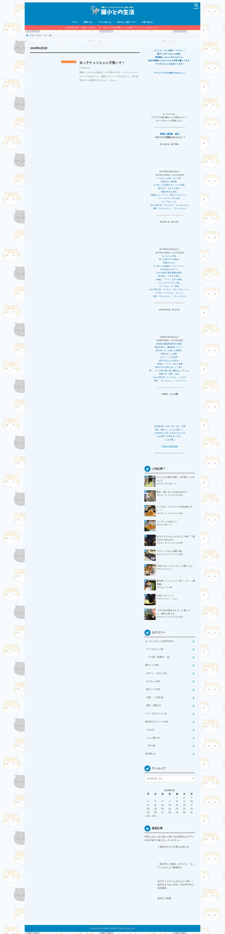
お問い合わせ (147, 22)
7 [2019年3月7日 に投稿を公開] (169, 799)
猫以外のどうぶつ (156, 720)
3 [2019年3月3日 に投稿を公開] (191, 796)
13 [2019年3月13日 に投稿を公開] (162, 803)
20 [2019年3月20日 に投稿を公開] (162, 806)
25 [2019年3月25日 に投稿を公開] (148, 810)
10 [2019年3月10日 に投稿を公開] (191, 799)
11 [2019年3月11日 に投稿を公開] (148, 803)
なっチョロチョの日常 (174, 495)
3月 (45, 35)
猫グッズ (172, 483)
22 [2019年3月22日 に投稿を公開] (177, 806)
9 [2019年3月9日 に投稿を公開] (184, 799)
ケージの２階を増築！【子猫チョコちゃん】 (175, 479)
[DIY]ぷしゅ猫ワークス (126, 22)
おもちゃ (168, 569)
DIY (166, 483)
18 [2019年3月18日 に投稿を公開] (148, 806)
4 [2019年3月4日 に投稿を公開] (148, 799)
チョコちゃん (154, 649)
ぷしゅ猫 (168, 587)
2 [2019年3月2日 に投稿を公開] (184, 796)
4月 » (154, 814)
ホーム (75, 22)
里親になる (88, 22)
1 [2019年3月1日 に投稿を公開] (177, 796)
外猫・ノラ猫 (154, 696)
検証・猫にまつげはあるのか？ (172, 492)
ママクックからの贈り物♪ (169, 551)
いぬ (150, 728)
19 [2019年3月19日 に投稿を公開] (155, 806)
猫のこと (152, 664)
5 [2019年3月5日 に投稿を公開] (155, 799)
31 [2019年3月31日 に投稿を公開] (191, 810)
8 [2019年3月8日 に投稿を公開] (177, 799)
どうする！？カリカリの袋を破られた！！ (174, 508)
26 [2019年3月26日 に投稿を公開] (155, 810)
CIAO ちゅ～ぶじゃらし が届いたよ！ (175, 566)
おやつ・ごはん (171, 598)
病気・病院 (153, 704)
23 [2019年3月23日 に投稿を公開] (184, 806)
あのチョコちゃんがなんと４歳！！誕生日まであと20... (175, 538)
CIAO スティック (165, 595)
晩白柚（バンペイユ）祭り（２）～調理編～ (175, 582)
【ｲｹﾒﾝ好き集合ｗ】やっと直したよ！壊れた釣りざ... (173, 612)
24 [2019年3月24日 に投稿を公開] (191, 806)
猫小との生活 (111, 925)
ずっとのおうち (105, 22)
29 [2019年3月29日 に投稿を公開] (177, 810)
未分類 (150, 752)
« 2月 (147, 814)
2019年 (39, 35)
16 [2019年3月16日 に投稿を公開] (184, 803)
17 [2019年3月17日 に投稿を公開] (191, 803)
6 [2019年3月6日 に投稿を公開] (162, 799)
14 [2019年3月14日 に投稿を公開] (170, 803)
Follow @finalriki (170, 446)
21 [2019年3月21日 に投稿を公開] (170, 806)
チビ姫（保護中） (158, 656)
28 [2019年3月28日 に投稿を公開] (170, 810)
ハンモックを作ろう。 (167, 521)
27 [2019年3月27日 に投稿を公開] (162, 810)
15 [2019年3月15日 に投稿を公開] (177, 803)
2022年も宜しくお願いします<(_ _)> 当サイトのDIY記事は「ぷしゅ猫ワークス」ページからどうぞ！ (113, 27)
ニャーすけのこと (155, 712)
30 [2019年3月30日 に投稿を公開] (184, 810)
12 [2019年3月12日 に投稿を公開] (155, 803)
